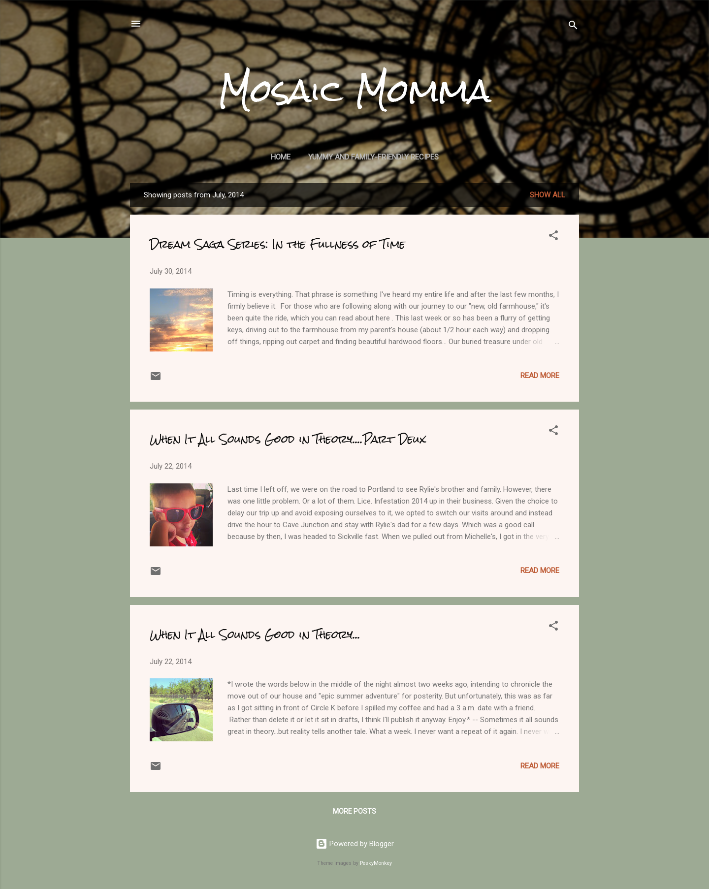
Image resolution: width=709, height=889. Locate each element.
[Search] (573, 27)
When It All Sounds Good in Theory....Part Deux (288, 438)
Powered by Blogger (355, 843)
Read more (539, 375)
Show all (547, 194)
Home (280, 157)
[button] (553, 237)
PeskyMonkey (376, 863)
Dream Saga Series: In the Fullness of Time (277, 243)
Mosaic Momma (354, 91)
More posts (354, 811)
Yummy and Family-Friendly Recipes (373, 157)
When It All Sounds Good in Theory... (255, 634)
